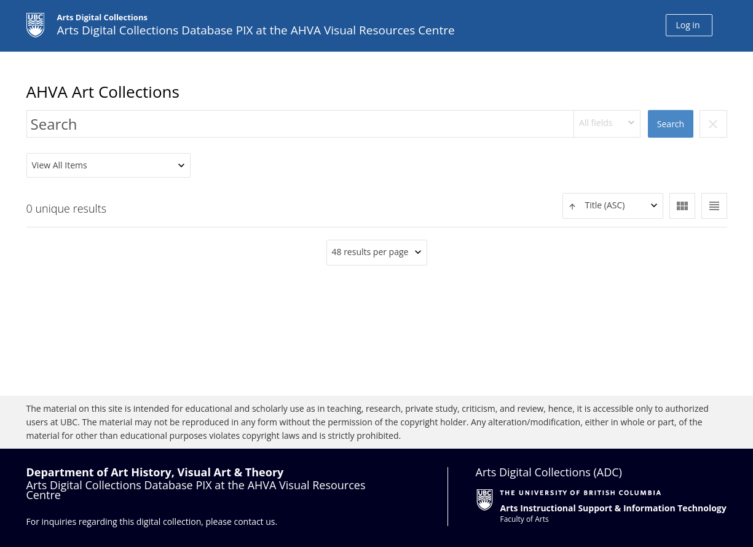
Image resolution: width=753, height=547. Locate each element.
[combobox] (607, 124)
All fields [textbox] (595, 122)
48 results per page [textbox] (370, 252)
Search (670, 124)
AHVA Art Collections (102, 92)
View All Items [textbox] (59, 165)
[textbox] (613, 206)
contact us (254, 521)
